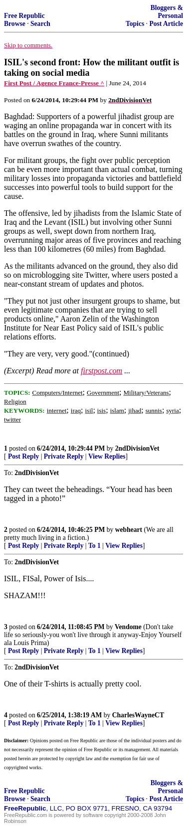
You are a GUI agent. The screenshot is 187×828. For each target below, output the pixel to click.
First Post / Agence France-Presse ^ (54, 83)
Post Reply (23, 456)
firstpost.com (101, 370)
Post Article (166, 23)
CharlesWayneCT (138, 715)
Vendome (128, 627)
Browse (14, 23)
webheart (128, 529)
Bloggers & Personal (167, 11)
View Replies (107, 456)
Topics (135, 23)
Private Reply (64, 456)
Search (40, 23)
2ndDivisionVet (137, 448)
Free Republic (24, 15)
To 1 (94, 545)
